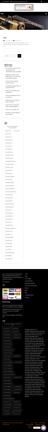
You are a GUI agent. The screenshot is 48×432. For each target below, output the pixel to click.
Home (20, 22)
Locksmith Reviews (29, 295)
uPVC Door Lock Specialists (31, 285)
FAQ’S (26, 290)
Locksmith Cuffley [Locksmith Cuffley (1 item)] (8, 170)
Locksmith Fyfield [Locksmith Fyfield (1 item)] (8, 179)
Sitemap (27, 297)
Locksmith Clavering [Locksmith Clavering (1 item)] (9, 167)
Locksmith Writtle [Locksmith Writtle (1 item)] (8, 255)
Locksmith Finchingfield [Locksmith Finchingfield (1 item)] (9, 176)
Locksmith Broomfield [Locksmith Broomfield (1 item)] (9, 164)
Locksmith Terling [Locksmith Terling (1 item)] (8, 240)
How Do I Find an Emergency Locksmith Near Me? (12, 82)
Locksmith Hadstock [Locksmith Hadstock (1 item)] (9, 194)
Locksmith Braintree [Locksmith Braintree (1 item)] (9, 158)
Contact (26, 288)
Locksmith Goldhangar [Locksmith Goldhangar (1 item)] (9, 182)
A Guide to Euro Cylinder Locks (12, 109)
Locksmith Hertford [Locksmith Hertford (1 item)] (8, 200)
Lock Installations (29, 281)
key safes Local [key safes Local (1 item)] (8, 130)
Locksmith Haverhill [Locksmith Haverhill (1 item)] (9, 197)
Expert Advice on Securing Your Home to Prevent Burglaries (12, 105)
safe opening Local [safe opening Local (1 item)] (8, 258)
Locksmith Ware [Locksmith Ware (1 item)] (8, 249)
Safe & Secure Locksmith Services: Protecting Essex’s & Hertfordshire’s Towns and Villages (13, 69)
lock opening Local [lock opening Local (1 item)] (8, 140)
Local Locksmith (14, 423)
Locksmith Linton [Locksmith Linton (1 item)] (8, 210)
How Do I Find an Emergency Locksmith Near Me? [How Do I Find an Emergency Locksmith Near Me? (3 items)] (12, 127)
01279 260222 (6, 282)
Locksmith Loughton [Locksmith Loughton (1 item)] (9, 213)
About (26, 276)
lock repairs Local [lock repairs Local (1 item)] (8, 143)
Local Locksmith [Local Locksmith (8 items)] (17, 130)
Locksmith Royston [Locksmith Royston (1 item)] (8, 225)
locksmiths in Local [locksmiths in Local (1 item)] (8, 231)
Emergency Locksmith (29, 283)
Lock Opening (28, 278)
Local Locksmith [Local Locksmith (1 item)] (8, 133)
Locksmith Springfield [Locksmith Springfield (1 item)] (9, 237)
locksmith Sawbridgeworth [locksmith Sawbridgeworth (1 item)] (10, 228)
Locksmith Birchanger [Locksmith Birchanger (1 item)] (9, 155)
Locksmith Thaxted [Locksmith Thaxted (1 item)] (8, 243)
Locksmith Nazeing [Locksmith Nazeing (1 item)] (8, 219)
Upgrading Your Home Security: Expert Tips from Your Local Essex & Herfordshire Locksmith (13, 76)
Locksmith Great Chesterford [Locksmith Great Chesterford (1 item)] (10, 191)
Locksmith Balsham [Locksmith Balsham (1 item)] (8, 149)
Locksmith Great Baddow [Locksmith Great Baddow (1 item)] (10, 188)
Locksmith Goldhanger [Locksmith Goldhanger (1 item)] (9, 185)
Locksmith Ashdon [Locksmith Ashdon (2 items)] (8, 146)
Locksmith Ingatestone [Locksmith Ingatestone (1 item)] (9, 207)
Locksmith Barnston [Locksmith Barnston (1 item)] (9, 152)
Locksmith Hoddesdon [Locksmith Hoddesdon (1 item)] (9, 203)
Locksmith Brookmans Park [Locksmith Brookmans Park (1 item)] (10, 161)
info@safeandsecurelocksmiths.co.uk (19, 1)
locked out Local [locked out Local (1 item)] (8, 137)
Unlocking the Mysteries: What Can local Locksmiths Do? (13, 86)
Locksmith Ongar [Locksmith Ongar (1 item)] (8, 222)
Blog (5, 38)
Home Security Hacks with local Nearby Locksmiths (13, 101)
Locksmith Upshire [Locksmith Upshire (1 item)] (8, 246)
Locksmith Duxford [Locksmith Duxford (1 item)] (8, 173)
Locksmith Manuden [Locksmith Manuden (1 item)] (9, 216)
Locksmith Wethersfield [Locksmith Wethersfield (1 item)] (9, 252)
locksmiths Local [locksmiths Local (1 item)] (8, 234)
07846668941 (5, 1)
